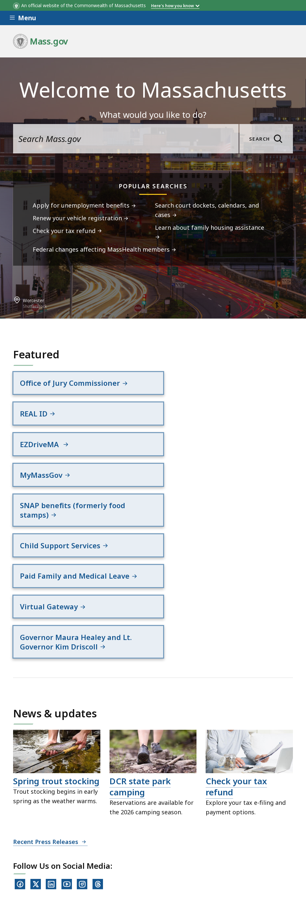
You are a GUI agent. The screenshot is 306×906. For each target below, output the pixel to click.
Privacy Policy (126, 851)
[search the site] (126, 138)
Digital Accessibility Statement (55, 851)
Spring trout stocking (56, 670)
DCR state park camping (140, 675)
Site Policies (171, 851)
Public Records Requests (233, 851)
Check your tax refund (236, 675)
